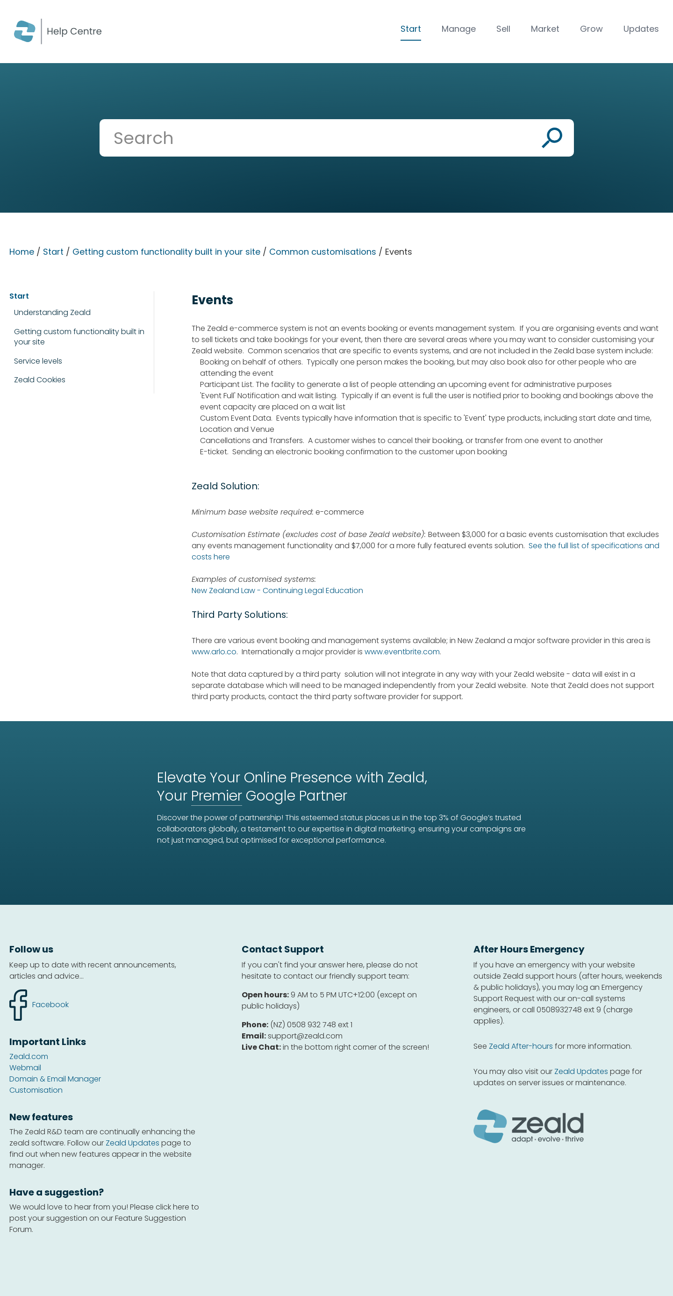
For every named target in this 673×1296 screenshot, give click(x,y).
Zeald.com (28, 1056)
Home (21, 252)
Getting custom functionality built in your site (166, 252)
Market (545, 29)
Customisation (36, 1090)
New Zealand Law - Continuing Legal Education (277, 590)
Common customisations (322, 252)
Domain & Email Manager (55, 1079)
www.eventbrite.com (402, 651)
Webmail (25, 1067)
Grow (591, 29)
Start (411, 29)
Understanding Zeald (52, 312)
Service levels (38, 361)
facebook (39, 1005)
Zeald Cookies (39, 380)
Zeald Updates (132, 1143)
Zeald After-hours (521, 1046)
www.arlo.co (214, 651)
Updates (641, 29)
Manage (459, 29)
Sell (503, 29)
